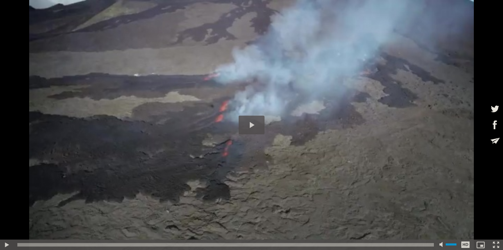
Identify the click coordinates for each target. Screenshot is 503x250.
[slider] (225, 245)
